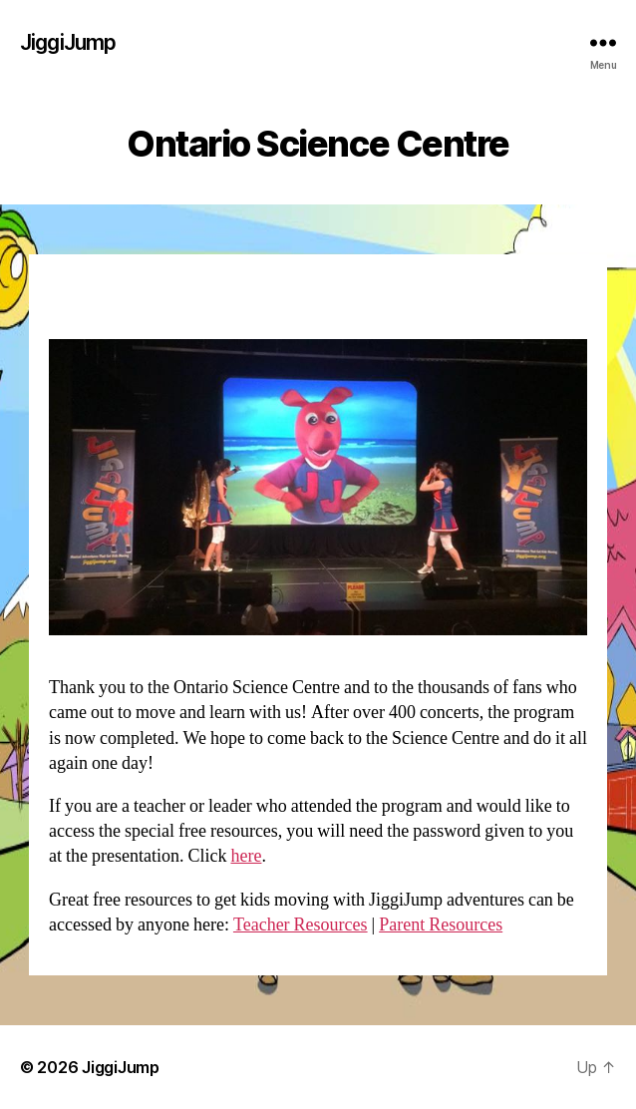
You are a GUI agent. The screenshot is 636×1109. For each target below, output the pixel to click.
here (245, 856)
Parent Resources (440, 925)
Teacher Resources (300, 925)
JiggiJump (68, 42)
